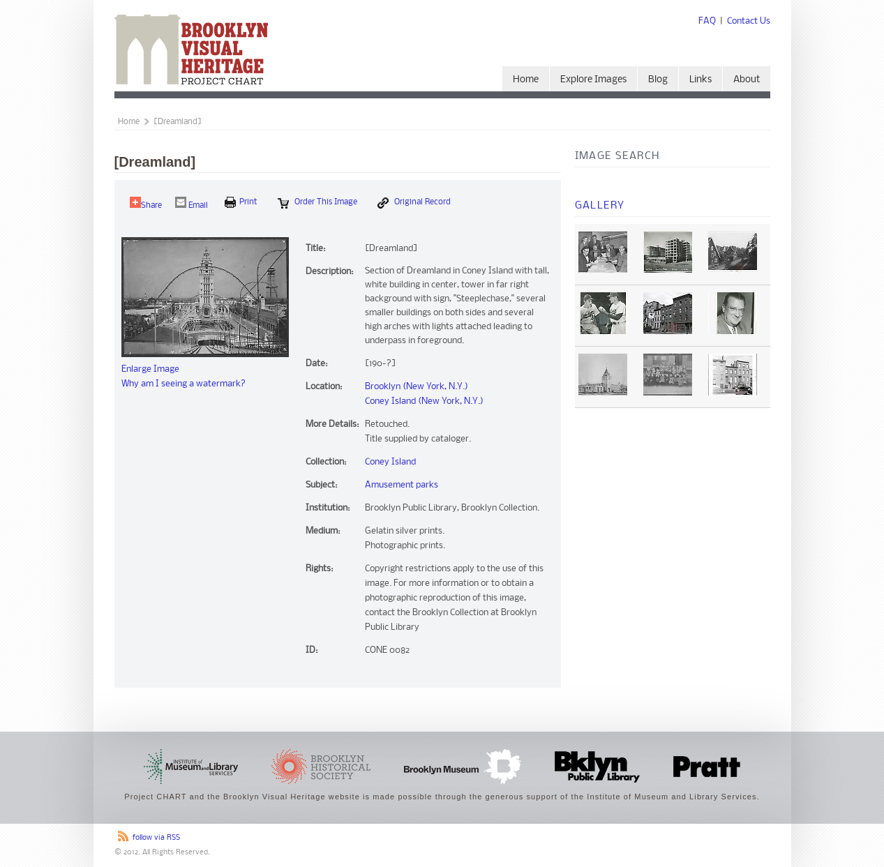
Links (700, 80)
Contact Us (748, 21)
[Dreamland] (177, 122)
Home (526, 80)
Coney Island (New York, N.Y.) (424, 401)
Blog (658, 80)
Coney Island (390, 462)
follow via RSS (156, 838)
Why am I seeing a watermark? (183, 384)
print (241, 202)
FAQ (707, 21)
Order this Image (317, 203)
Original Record (414, 203)
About (746, 80)
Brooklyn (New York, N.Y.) (416, 386)
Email (191, 203)
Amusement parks (401, 485)
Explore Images (593, 80)
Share (146, 203)
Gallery (600, 205)
